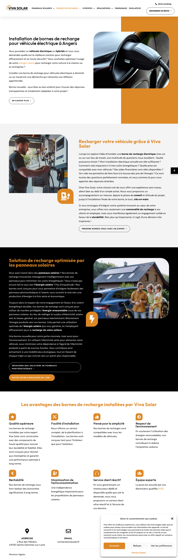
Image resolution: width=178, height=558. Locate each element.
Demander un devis (159, 11)
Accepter (114, 545)
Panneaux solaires (42, 8)
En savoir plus (20, 100)
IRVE (161, 488)
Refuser (137, 545)
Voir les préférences (161, 545)
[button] (172, 518)
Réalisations (103, 8)
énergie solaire (27, 62)
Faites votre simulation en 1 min (31, 377)
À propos (87, 8)
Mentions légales (139, 552)
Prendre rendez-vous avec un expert (103, 229)
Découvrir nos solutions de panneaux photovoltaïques (34, 367)
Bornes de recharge (67, 8)
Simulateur (135, 8)
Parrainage (121, 8)
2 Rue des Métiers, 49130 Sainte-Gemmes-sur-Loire (27, 543)
